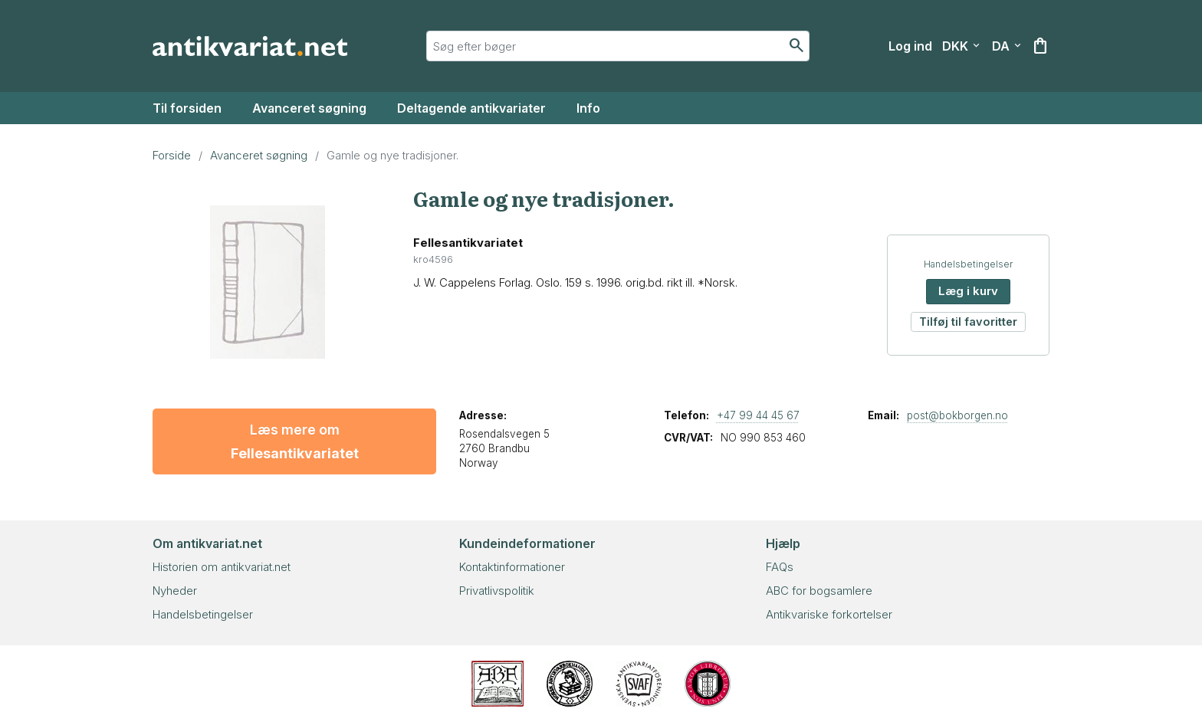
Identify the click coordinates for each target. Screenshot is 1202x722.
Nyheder (175, 590)
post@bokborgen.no (957, 415)
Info (588, 108)
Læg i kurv (968, 291)
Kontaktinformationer (512, 567)
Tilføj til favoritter (968, 321)
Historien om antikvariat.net (222, 567)
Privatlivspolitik (496, 590)
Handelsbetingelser (968, 264)
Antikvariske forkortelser (829, 614)
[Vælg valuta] (961, 46)
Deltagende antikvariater (471, 108)
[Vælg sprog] (1006, 46)
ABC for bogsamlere (819, 590)
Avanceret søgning (309, 108)
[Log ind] (910, 46)
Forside (172, 155)
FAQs (779, 567)
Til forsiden (187, 108)
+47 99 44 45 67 (758, 415)
